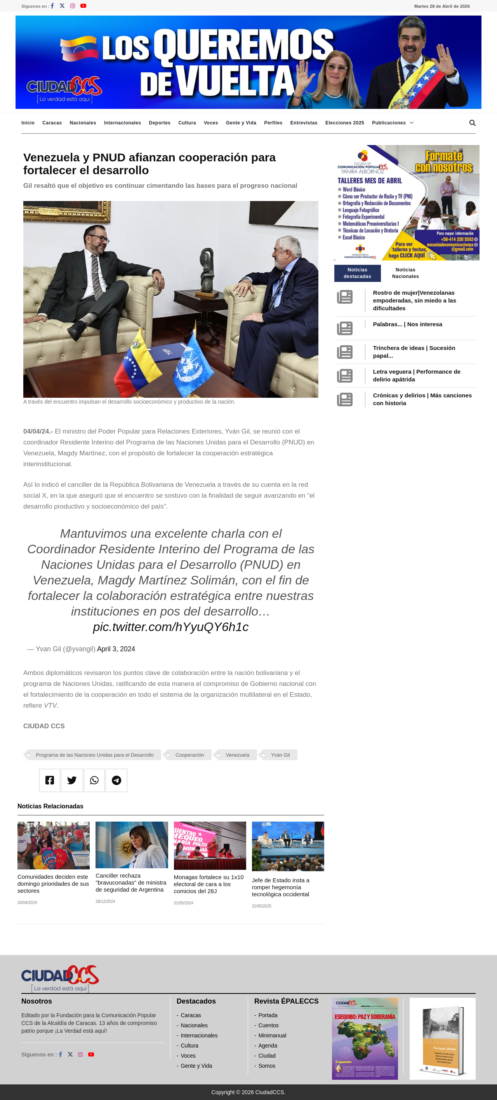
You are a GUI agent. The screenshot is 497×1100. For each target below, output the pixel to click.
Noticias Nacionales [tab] (405, 273)
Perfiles (273, 123)
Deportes (159, 123)
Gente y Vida (241, 123)
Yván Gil (280, 755)
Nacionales (83, 123)
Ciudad (267, 1056)
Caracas (52, 123)
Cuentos (269, 1025)
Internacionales (122, 123)
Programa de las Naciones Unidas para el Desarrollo (95, 755)
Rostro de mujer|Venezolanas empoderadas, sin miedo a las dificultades (414, 300)
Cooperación (190, 755)
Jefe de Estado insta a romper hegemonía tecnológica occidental (280, 887)
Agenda (268, 1045)
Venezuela (237, 755)
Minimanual (273, 1035)
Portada (268, 1015)
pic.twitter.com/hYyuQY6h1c (171, 627)
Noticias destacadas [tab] (357, 273)
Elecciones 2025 (344, 123)
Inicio (28, 123)
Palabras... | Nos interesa (407, 324)
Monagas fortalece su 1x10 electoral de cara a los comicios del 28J (209, 884)
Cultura (187, 123)
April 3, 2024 (116, 649)
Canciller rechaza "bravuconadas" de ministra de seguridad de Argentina (131, 882)
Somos (267, 1066)
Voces (211, 123)
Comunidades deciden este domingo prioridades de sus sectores (53, 883)
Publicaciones (389, 123)
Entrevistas (304, 123)
